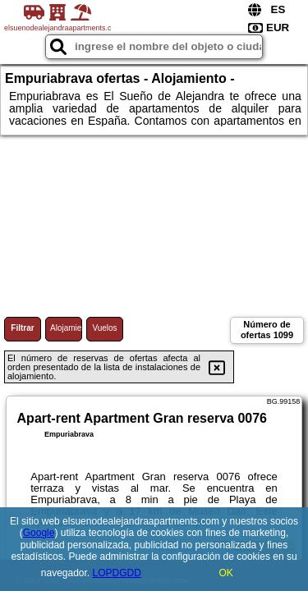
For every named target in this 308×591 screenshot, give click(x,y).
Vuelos (104, 327)
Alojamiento (66, 327)
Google (39, 532)
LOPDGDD (117, 573)
